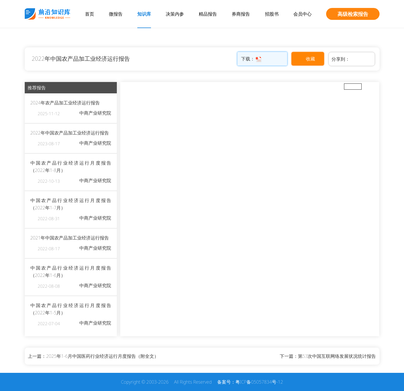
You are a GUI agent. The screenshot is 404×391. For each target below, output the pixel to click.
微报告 (116, 14)
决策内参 (175, 14)
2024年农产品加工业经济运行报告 (65, 103)
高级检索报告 (352, 13)
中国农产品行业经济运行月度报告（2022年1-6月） (70, 271)
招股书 (272, 14)
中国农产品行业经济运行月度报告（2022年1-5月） (70, 309)
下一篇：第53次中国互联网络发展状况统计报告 (328, 356)
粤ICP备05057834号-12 (259, 382)
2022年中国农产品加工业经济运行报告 (81, 58)
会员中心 (302, 14)
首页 (89, 14)
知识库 (144, 14)
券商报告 (241, 14)
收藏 (310, 59)
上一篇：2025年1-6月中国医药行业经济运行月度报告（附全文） (93, 356)
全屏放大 (353, 86)
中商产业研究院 (95, 113)
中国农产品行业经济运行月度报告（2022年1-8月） (70, 166)
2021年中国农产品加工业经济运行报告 (69, 238)
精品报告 (208, 14)
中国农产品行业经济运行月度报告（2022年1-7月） (70, 204)
